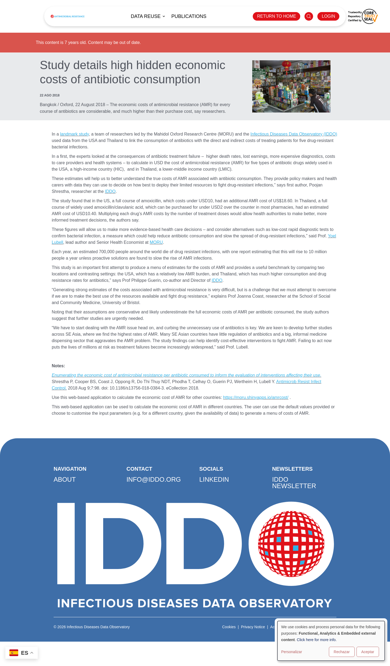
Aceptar (367, 652)
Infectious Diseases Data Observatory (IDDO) (293, 134)
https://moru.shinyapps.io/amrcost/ (255, 397)
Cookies (229, 627)
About (65, 479)
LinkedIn (214, 479)
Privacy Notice (253, 627)
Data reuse (146, 16)
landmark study (74, 134)
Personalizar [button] (291, 652)
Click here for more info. (317, 640)
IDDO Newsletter (294, 482)
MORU (156, 242)
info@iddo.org (154, 479)
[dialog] (331, 641)
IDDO (110, 191)
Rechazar (342, 652)
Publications (188, 16)
